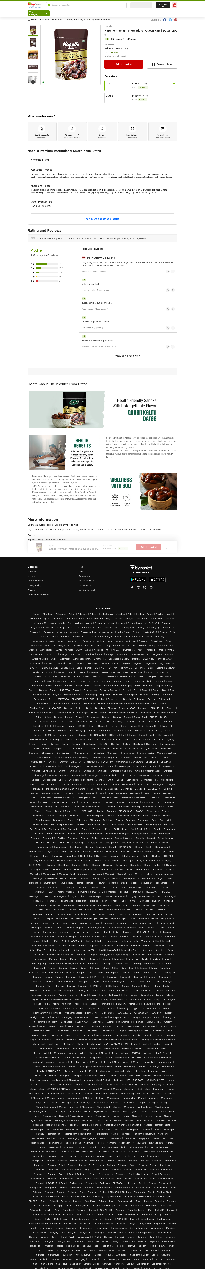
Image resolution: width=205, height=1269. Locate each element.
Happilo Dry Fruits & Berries (52, 539)
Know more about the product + (102, 219)
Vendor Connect (87, 590)
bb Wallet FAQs (86, 580)
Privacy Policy (34, 585)
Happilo (108, 26)
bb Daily (32, 599)
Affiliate (31, 590)
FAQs (81, 571)
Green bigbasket (36, 580)
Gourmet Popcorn (60, 529)
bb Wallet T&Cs (86, 585)
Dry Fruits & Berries (38, 529)
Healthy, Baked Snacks (83, 529)
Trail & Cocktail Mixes (151, 529)
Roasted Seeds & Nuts (127, 529)
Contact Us (84, 576)
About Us (32, 571)
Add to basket (123, 64)
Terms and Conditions (38, 594)
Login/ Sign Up (163, 5)
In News (32, 576)
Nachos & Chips (105, 529)
